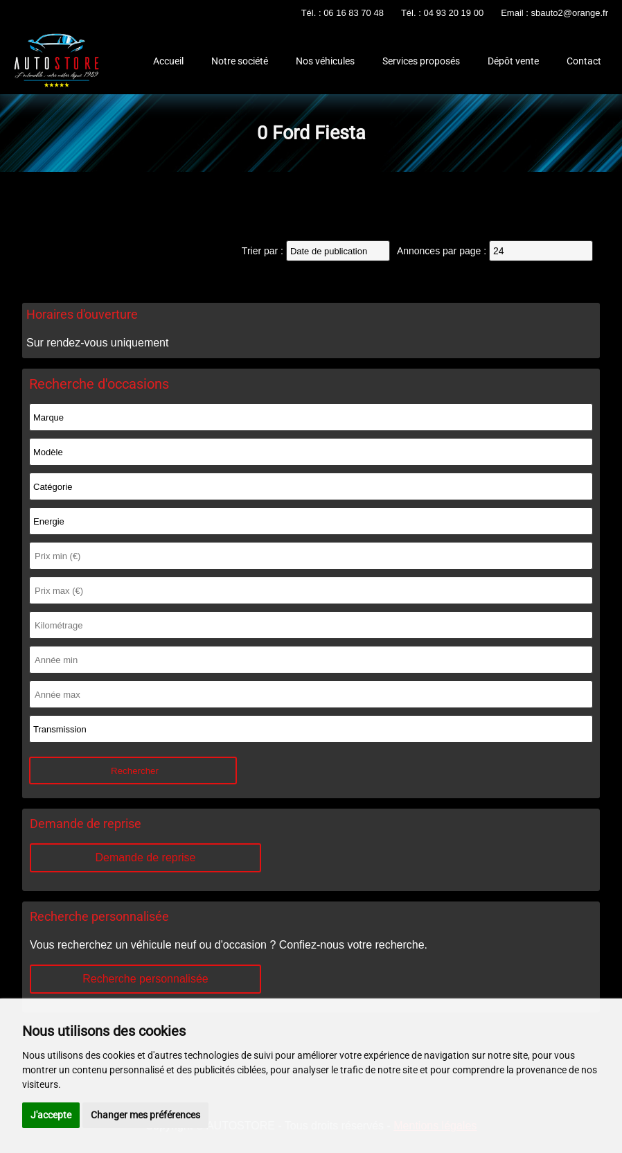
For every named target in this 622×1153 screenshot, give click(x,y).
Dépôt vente (513, 61)
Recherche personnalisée (145, 979)
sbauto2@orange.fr (570, 13)
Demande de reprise (146, 857)
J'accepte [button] (50, 1114)
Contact (584, 61)
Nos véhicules (325, 61)
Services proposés (421, 61)
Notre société (239, 61)
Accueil (168, 61)
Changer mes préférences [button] (145, 1114)
